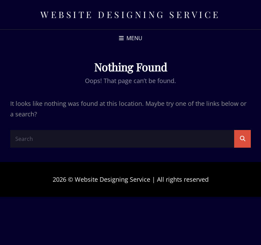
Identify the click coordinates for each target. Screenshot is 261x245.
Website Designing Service (130, 14)
